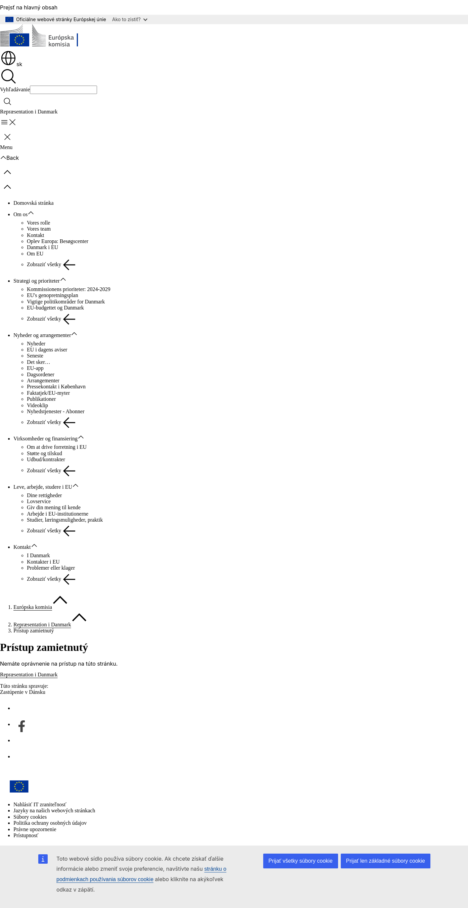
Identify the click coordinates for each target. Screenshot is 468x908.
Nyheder (36, 343)
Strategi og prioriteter (36, 281)
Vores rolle (38, 223)
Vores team (39, 229)
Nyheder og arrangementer (42, 335)
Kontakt (35, 235)
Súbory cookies (30, 817)
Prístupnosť (25, 835)
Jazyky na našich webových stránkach (54, 810)
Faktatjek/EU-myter (48, 393)
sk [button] (11, 64)
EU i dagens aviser (47, 349)
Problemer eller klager (51, 568)
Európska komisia (32, 607)
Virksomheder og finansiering (45, 438)
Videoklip (37, 405)
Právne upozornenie (34, 829)
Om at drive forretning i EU (57, 447)
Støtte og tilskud (44, 453)
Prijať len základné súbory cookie (385, 861)
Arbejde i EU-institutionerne (57, 514)
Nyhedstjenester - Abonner (56, 411)
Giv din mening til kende (54, 507)
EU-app (35, 368)
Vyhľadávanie (15, 89)
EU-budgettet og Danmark (55, 307)
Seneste (35, 356)
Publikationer (41, 399)
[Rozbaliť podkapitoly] (34, 213)
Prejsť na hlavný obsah (28, 7)
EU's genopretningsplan (52, 295)
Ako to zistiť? (129, 19)
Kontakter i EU (43, 562)
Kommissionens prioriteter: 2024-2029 (68, 289)
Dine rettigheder (44, 495)
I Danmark (38, 555)
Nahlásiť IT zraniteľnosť (39, 804)
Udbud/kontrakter (46, 459)
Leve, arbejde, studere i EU (42, 487)
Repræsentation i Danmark (42, 624)
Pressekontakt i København (56, 386)
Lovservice (39, 501)
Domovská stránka (33, 203)
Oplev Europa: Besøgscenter (57, 241)
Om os (20, 214)
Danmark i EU (42, 247)
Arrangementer (43, 380)
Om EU (35, 253)
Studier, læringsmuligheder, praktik (65, 520)
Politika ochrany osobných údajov (50, 823)
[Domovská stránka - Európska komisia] (49, 37)
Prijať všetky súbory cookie (301, 861)
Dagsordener (40, 374)
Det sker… (38, 362)
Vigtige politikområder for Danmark (66, 301)
